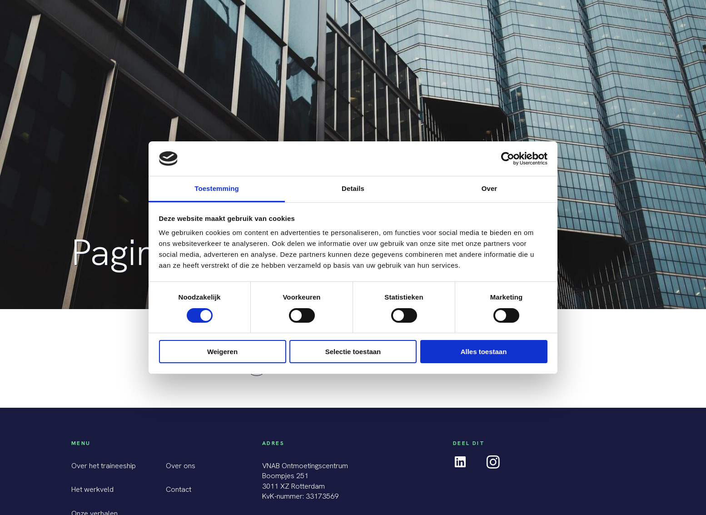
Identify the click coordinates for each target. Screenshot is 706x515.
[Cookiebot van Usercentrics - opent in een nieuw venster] (507, 158)
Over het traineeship (103, 465)
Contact (178, 489)
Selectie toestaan (353, 351)
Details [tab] (353, 188)
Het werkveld (92, 489)
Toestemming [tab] (216, 188)
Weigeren (222, 351)
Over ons (180, 465)
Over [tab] (489, 188)
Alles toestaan (484, 351)
